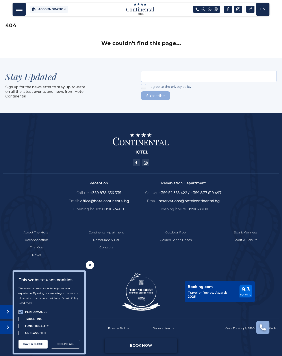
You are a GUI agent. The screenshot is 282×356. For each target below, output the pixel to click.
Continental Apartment (106, 226)
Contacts (106, 242)
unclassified (35, 333)
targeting (33, 319)
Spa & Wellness (245, 226)
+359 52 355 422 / (174, 187)
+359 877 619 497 (206, 187)
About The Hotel (36, 226)
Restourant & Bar (106, 234)
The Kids (36, 242)
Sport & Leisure (246, 234)
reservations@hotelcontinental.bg (189, 195)
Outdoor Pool (176, 226)
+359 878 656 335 (105, 187)
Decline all (65, 344)
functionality (37, 326)
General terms (163, 323)
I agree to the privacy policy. (170, 87)
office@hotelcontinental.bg (104, 195)
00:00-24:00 (113, 203)
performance (36, 312)
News (36, 249)
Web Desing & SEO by (252, 323)
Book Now (141, 345)
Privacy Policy (118, 323)
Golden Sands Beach (176, 234)
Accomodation (36, 234)
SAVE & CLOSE (33, 344)
